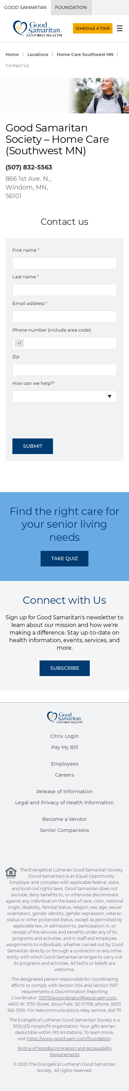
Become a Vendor (64, 819)
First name (25, 250)
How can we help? (33, 383)
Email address (29, 303)
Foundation (71, 7)
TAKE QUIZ (64, 558)
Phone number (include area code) (51, 330)
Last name (25, 276)
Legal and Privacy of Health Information (64, 802)
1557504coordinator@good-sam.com (78, 997)
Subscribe (64, 668)
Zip (16, 356)
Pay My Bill (64, 747)
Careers (64, 775)
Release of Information (64, 791)
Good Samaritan (25, 7)
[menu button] (119, 28)
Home (12, 54)
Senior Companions (64, 830)
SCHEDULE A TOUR (93, 28)
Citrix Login (64, 736)
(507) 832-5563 (29, 167)
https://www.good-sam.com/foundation (69, 1038)
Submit (32, 446)
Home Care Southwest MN (85, 54)
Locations (38, 54)
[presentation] (64, 418)
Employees (64, 764)
